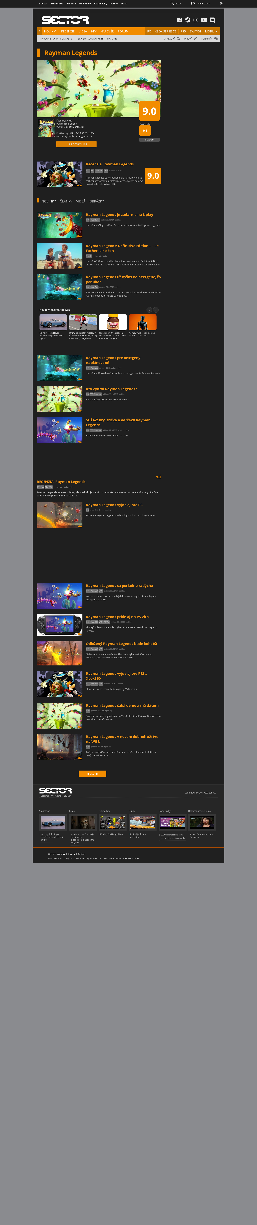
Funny (114, 3)
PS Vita (106, 622)
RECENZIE (68, 31)
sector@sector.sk (131, 858)
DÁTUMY (112, 38)
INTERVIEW (80, 38)
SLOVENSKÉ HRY (97, 38)
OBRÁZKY (96, 201)
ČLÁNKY (66, 201)
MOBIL (209, 31)
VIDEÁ (83, 31)
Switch (88, 256)
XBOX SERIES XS (166, 31)
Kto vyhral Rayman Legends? (111, 388)
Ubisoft (73, 123)
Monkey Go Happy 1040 (111, 834)
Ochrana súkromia (56, 854)
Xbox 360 (97, 394)
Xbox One (94, 287)
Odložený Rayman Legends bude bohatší (121, 643)
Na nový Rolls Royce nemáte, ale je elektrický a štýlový (53, 837)
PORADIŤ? (206, 38)
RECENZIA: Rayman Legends (61, 481)
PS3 (91, 394)
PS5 (183, 31)
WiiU (100, 591)
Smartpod (57, 3)
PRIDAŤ (188, 38)
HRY (94, 31)
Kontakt (81, 854)
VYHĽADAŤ (169, 38)
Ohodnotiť (149, 140)
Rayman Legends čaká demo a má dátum (122, 705)
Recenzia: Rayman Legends (110, 163)
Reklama (71, 854)
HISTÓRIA (53, 38)
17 (79, 236)
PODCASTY (66, 38)
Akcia (69, 120)
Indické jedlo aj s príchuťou (138, 835)
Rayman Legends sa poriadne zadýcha (119, 585)
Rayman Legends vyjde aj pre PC (114, 504)
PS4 (87, 287)
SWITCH (195, 31)
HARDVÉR (107, 31)
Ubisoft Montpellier (74, 126)
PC (149, 31)
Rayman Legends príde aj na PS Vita (117, 616)
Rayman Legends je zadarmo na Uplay (119, 214)
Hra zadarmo (94, 220)
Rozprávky (100, 3)
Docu (124, 3)
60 (158, 477)
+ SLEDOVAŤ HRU (76, 144)
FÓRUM (123, 31)
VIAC (92, 774)
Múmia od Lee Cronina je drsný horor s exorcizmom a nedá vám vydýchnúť (82, 838)
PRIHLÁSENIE (204, 3)
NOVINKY (50, 31)
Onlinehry (85, 3)
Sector (43, 3)
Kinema (71, 3)
